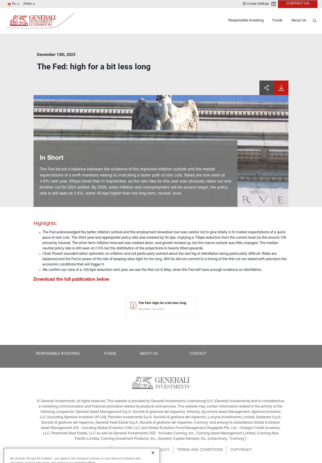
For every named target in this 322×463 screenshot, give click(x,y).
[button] (255, 4)
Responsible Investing (246, 21)
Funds (277, 21)
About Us (298, 21)
